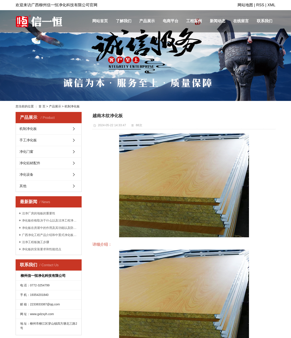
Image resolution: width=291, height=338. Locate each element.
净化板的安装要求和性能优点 (41, 249)
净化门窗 (26, 151)
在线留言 (241, 21)
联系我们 (264, 21)
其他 (22, 186)
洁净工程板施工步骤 (35, 242)
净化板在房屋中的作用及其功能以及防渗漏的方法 (50, 228)
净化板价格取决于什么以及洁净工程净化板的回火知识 (50, 220)
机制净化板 (72, 106)
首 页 (42, 106)
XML (271, 5)
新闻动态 (217, 21)
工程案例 (194, 21)
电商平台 (170, 21)
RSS (260, 5)
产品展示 (147, 21)
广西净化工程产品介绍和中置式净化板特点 (50, 235)
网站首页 (100, 21)
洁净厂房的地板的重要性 (38, 213)
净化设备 (26, 174)
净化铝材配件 (29, 163)
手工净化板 (28, 140)
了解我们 (123, 21)
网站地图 (245, 5)
